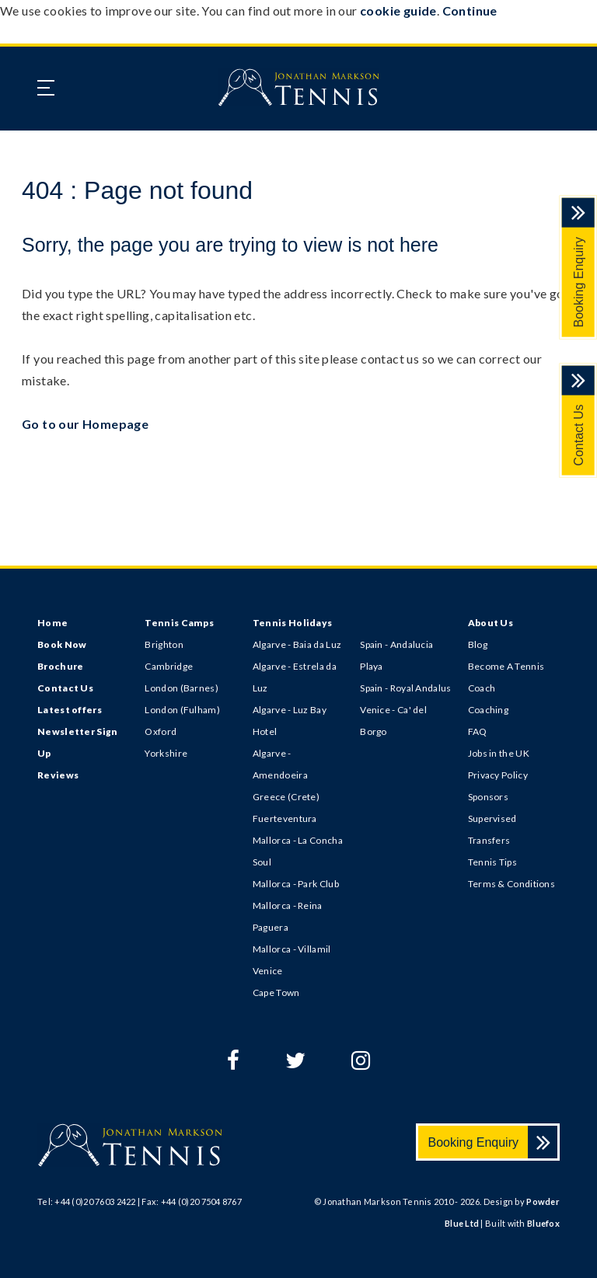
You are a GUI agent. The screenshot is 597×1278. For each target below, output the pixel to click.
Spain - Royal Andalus (405, 688)
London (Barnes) (181, 688)
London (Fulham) (182, 710)
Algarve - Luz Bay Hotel (289, 720)
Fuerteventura (285, 818)
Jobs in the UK (498, 753)
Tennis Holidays (293, 623)
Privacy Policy (498, 775)
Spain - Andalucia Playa (396, 655)
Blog (477, 644)
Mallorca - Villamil (292, 949)
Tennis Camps (179, 623)
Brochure (60, 666)
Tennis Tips (492, 862)
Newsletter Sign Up (77, 742)
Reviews (58, 775)
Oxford (160, 731)
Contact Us (578, 435)
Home (52, 623)
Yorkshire (166, 753)
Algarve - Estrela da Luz (295, 677)
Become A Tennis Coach (506, 677)
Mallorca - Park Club (296, 884)
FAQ (477, 731)
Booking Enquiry (578, 282)
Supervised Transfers (492, 829)
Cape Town (276, 992)
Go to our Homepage (85, 423)
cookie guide (398, 10)
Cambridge (169, 666)
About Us (490, 623)
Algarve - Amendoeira (280, 764)
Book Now (61, 644)
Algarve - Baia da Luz (297, 644)
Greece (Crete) (286, 797)
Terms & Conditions (511, 884)
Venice (268, 971)
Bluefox (543, 1223)
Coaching (488, 710)
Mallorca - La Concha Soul (298, 851)
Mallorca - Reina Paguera (288, 916)
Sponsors (488, 797)
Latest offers (69, 710)
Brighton (164, 644)
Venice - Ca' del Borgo (393, 720)
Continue (470, 10)
